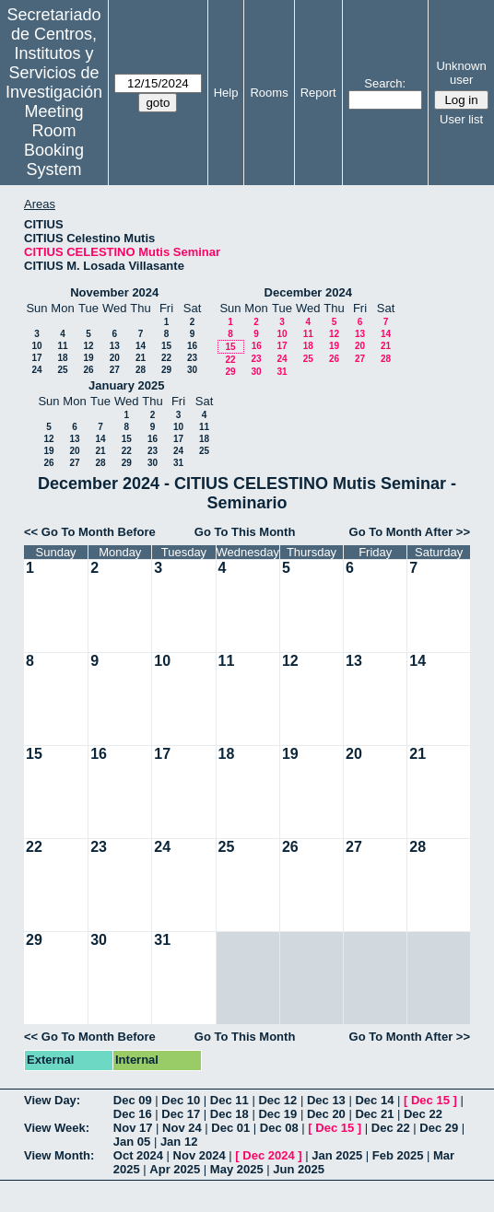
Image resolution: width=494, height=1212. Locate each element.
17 (36, 358)
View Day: (52, 1100)
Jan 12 (178, 1141)
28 (140, 370)
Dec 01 (230, 1128)
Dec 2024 (268, 1155)
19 (88, 358)
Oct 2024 (138, 1155)
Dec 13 (326, 1100)
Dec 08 (279, 1128)
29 (166, 370)
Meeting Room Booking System (54, 140)
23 (192, 358)
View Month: (59, 1155)
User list (461, 119)
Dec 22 (423, 1114)
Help (226, 92)
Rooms (269, 92)
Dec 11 (229, 1100)
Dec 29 (438, 1128)
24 (36, 370)
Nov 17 (133, 1128)
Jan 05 (131, 1141)
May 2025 (237, 1169)
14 (140, 346)
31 (281, 372)
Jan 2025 (337, 1155)
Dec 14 (374, 1100)
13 (115, 346)
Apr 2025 (174, 1169)
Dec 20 (326, 1114)
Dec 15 (430, 1100)
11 (62, 346)
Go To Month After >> (409, 532)
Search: (385, 83)
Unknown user (461, 73)
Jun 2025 (298, 1169)
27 (115, 370)
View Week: (56, 1128)
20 (115, 358)
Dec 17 (180, 1114)
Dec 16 (132, 1114)
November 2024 (114, 292)
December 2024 (308, 292)
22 (166, 358)
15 (166, 346)
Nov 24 (182, 1128)
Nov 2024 (199, 1155)
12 (88, 346)
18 (62, 358)
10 (36, 346)
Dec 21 (374, 1114)
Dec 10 (180, 1100)
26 (88, 370)
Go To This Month (245, 532)
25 (62, 370)
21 (140, 358)
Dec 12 (277, 1100)
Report (318, 92)
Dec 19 (277, 1114)
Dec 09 (132, 1100)
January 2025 (126, 385)
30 (192, 370)
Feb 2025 (398, 1155)
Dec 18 (229, 1114)
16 (192, 346)
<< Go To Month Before (90, 532)
